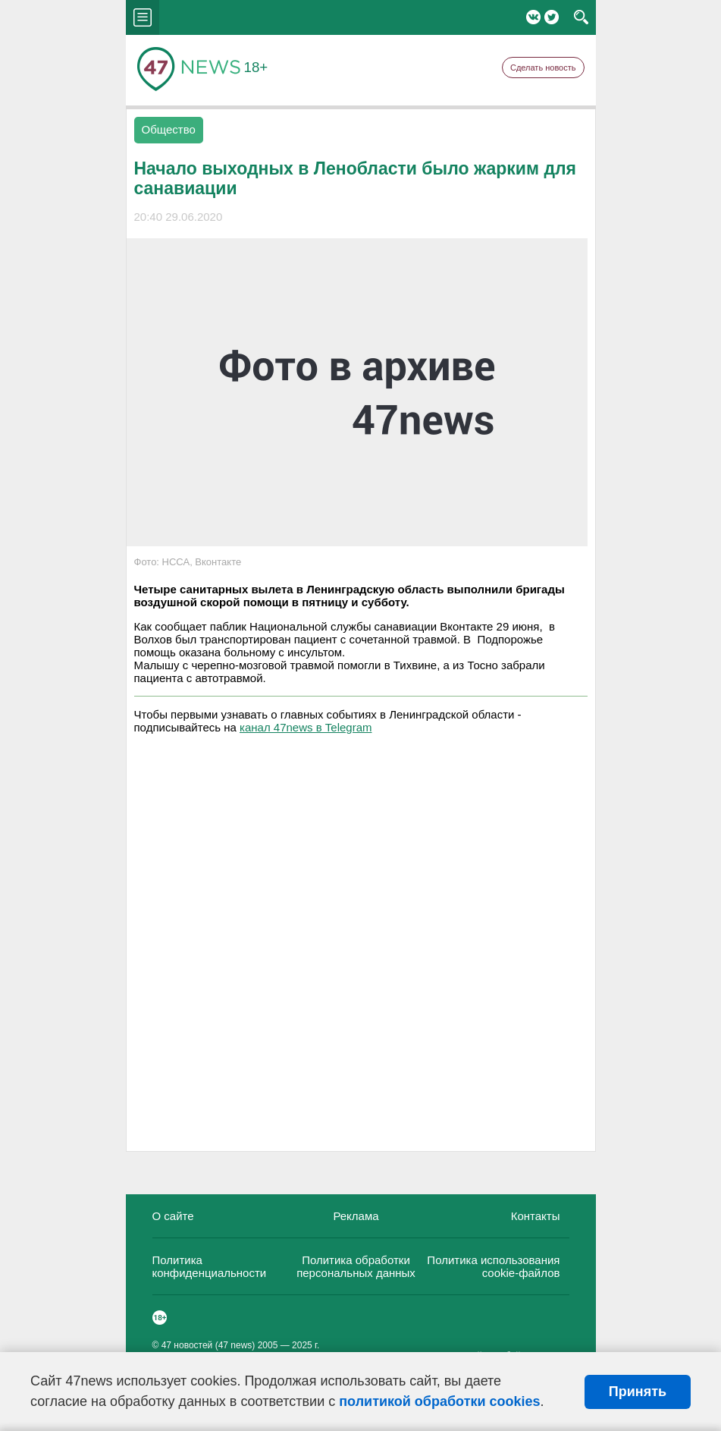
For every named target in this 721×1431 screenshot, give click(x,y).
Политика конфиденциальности (209, 1266)
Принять (637, 1391)
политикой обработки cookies (439, 1401)
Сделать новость (543, 67)
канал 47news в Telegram (305, 727)
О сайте (173, 1215)
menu (142, 17)
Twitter (551, 17)
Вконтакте (533, 17)
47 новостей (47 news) (208, 1345)
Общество (169, 129)
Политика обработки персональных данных (355, 1266)
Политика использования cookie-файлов (493, 1266)
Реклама (355, 1215)
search (581, 17)
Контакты (535, 1215)
